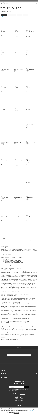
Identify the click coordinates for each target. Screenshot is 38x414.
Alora (21, 8)
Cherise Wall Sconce (30, 179)
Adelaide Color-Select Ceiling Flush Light (18, 32)
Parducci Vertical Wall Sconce (18, 161)
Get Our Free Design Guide (19, 355)
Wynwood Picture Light (18, 69)
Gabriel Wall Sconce (5, 142)
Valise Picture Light (17, 88)
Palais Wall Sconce (29, 88)
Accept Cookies (16, 412)
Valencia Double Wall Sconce (30, 198)
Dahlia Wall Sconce (17, 217)
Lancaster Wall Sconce (5, 161)
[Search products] (33, 3)
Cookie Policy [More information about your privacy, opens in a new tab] (31, 410)
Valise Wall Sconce (29, 161)
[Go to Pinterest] (15, 394)
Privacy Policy (26, 389)
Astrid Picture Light (30, 69)
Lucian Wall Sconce (30, 217)
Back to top (19, 347)
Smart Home (3, 11)
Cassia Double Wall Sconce (6, 69)
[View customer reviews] (23, 394)
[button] (1, 3)
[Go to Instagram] (18, 394)
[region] (19, 410)
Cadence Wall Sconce (5, 217)
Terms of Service (12, 390)
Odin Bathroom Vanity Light (6, 32)
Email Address (12, 387)
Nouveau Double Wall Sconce (18, 107)
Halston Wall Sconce (5, 88)
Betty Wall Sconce (17, 51)
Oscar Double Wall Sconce (31, 142)
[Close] (36, 409)
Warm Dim (9, 11)
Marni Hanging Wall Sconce (6, 51)
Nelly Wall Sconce (29, 124)
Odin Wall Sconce (29, 51)
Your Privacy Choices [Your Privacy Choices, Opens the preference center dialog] (10, 412)
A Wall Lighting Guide (14, 339)
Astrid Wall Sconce (29, 106)
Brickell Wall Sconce (17, 142)
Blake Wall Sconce (4, 106)
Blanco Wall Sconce (4, 235)
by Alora (2, 33)
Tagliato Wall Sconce (18, 197)
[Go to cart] (36, 3)
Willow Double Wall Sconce (30, 32)
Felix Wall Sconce (4, 197)
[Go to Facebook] (13, 394)
